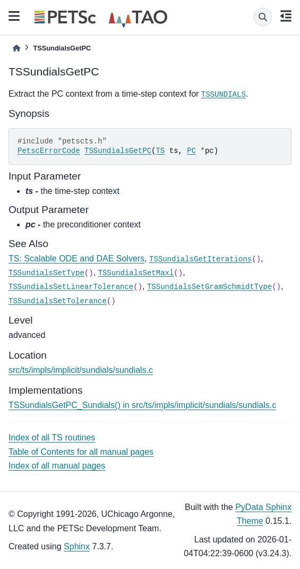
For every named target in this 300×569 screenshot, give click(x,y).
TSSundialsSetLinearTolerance (70, 287)
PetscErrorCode (49, 151)
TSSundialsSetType (46, 273)
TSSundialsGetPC (117, 151)
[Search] (263, 17)
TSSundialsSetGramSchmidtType (209, 287)
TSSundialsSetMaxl (136, 273)
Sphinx (77, 546)
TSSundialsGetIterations (200, 259)
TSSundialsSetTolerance (57, 301)
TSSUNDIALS (223, 94)
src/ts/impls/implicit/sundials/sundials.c (80, 370)
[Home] (16, 48)
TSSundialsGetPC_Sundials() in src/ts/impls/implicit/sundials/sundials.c (142, 405)
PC (191, 151)
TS (160, 151)
